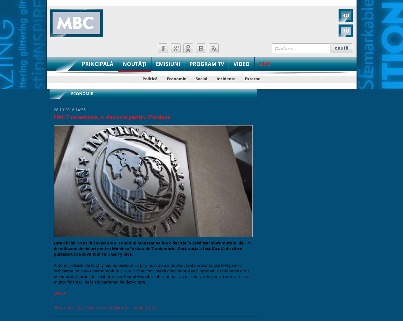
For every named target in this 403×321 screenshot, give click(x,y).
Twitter (151, 307)
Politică (149, 78)
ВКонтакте (64, 307)
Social (202, 78)
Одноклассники (92, 307)
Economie (176, 78)
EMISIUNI (168, 64)
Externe (253, 78)
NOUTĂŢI (135, 64)
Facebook (133, 307)
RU (345, 30)
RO (345, 15)
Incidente (226, 78)
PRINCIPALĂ (98, 64)
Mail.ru (116, 307)
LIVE (264, 64)
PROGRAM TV (207, 64)
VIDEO (242, 64)
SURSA (60, 293)
